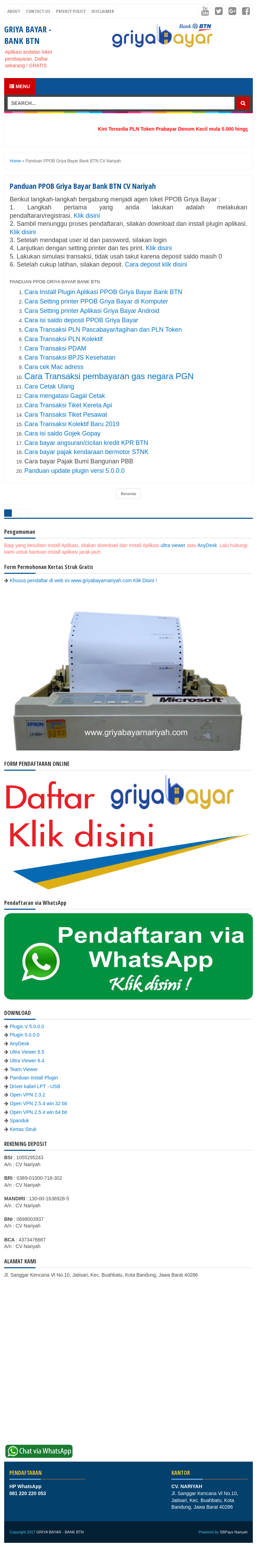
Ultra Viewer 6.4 (27, 1060)
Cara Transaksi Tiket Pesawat (65, 414)
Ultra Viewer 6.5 (27, 1052)
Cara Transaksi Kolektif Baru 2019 (71, 424)
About (13, 11)
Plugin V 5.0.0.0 (27, 1026)
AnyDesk (207, 545)
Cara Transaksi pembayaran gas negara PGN (109, 376)
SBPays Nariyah (234, 1532)
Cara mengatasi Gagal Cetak (64, 395)
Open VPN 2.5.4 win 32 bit (38, 1103)
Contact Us (38, 11)
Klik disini (88, 215)
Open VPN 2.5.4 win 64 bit (38, 1112)
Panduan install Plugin (34, 1077)
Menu (19, 86)
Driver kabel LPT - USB (35, 1086)
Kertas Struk (23, 1129)
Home (15, 161)
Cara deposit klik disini (156, 264)
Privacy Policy (71, 11)
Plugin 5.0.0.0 (25, 1035)
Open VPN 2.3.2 (27, 1095)
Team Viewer (24, 1069)
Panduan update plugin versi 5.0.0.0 (74, 470)
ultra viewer (173, 545)
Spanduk (19, 1120)
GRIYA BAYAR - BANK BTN (27, 34)
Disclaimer (102, 11)
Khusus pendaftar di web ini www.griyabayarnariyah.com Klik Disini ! (83, 580)
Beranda (128, 494)
